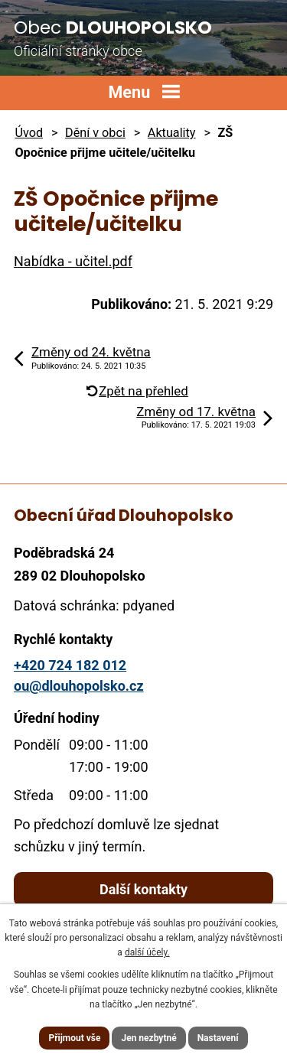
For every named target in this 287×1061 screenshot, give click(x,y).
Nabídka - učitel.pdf (73, 261)
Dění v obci (95, 132)
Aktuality (172, 132)
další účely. (147, 952)
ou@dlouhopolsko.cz (79, 686)
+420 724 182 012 (70, 665)
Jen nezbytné (148, 1038)
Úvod (29, 132)
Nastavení (218, 1038)
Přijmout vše (74, 1038)
